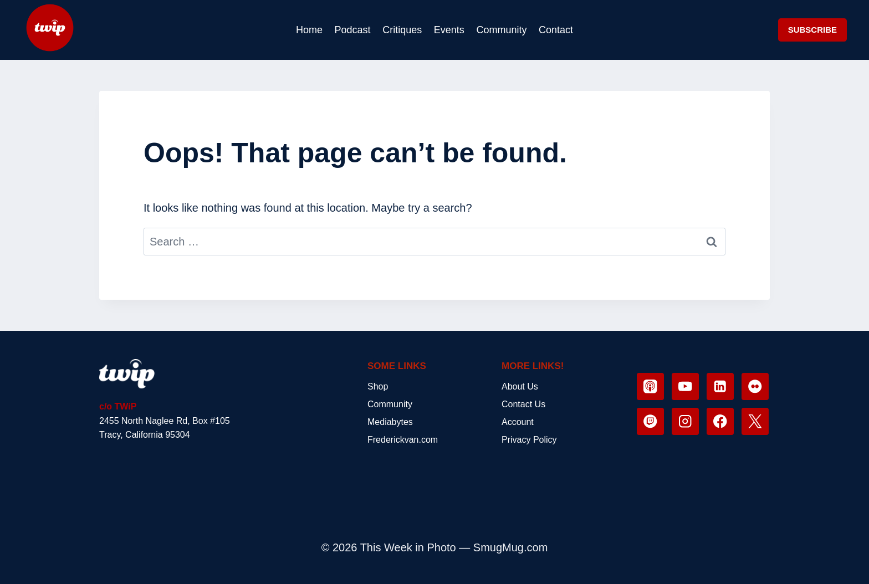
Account (518, 422)
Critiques (402, 29)
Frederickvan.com (402, 439)
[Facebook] (720, 421)
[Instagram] (685, 421)
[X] (755, 421)
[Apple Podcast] (650, 386)
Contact (556, 29)
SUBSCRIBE (812, 29)
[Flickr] (755, 386)
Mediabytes (390, 422)
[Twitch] (650, 421)
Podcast (353, 29)
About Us (520, 386)
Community (501, 29)
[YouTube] (685, 386)
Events (449, 29)
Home (309, 29)
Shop (377, 386)
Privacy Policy (529, 439)
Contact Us (523, 404)
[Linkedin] (720, 386)
